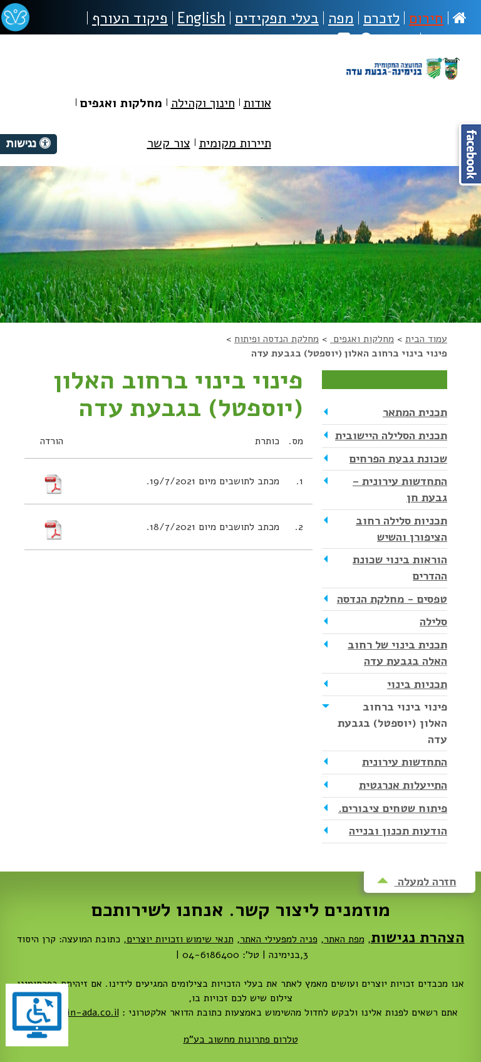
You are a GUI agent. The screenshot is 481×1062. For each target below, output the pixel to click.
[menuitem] (257, 105)
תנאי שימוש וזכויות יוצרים (180, 939)
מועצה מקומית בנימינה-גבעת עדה (402, 83)
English (201, 18)
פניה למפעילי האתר (279, 939)
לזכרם (381, 18)
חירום (426, 18)
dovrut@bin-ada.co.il (71, 1012)
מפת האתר (344, 939)
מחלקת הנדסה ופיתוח (276, 339)
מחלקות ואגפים (362, 339)
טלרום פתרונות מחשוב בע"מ (241, 1039)
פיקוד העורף (130, 18)
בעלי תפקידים (277, 18)
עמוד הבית (426, 339)
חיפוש (388, 39)
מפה (341, 18)
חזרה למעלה (417, 881)
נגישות (446, 39)
